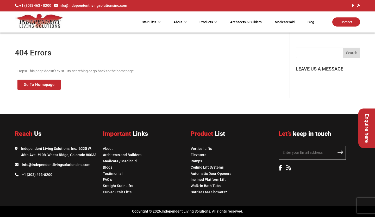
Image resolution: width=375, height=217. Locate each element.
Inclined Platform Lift (208, 179)
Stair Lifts (149, 22)
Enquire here (367, 128)
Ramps (196, 161)
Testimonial (113, 173)
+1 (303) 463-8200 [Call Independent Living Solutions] (37, 175)
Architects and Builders (122, 155)
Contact (346, 22)
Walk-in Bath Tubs (206, 186)
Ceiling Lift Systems (207, 167)
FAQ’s (107, 179)
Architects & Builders (246, 22)
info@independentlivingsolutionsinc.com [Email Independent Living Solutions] (56, 165)
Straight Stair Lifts (118, 186)
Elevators (198, 155)
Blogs (107, 167)
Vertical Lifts (201, 148)
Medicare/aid (285, 22)
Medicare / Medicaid (120, 161)
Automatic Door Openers (211, 173)
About (177, 22)
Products (206, 22)
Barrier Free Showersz (209, 192)
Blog (311, 22)
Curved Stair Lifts (117, 192)
